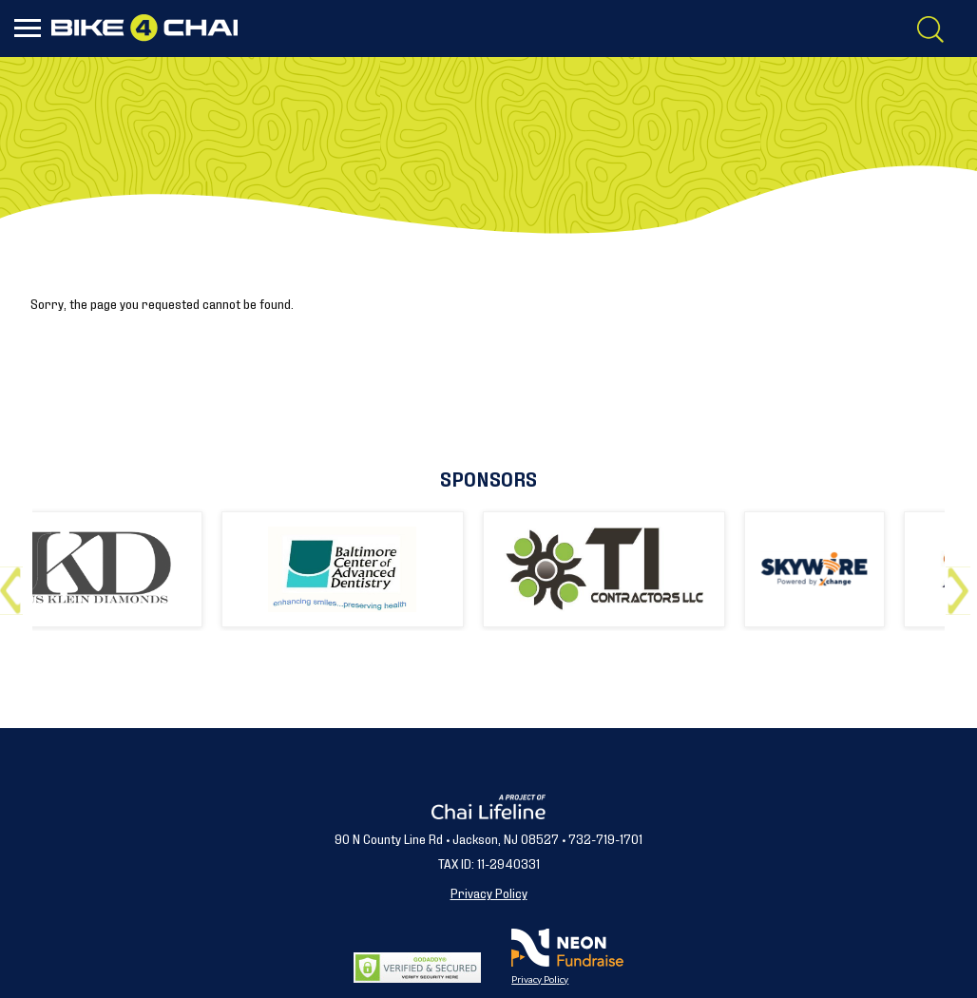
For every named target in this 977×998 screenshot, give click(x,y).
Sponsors (488, 477)
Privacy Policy (488, 892)
